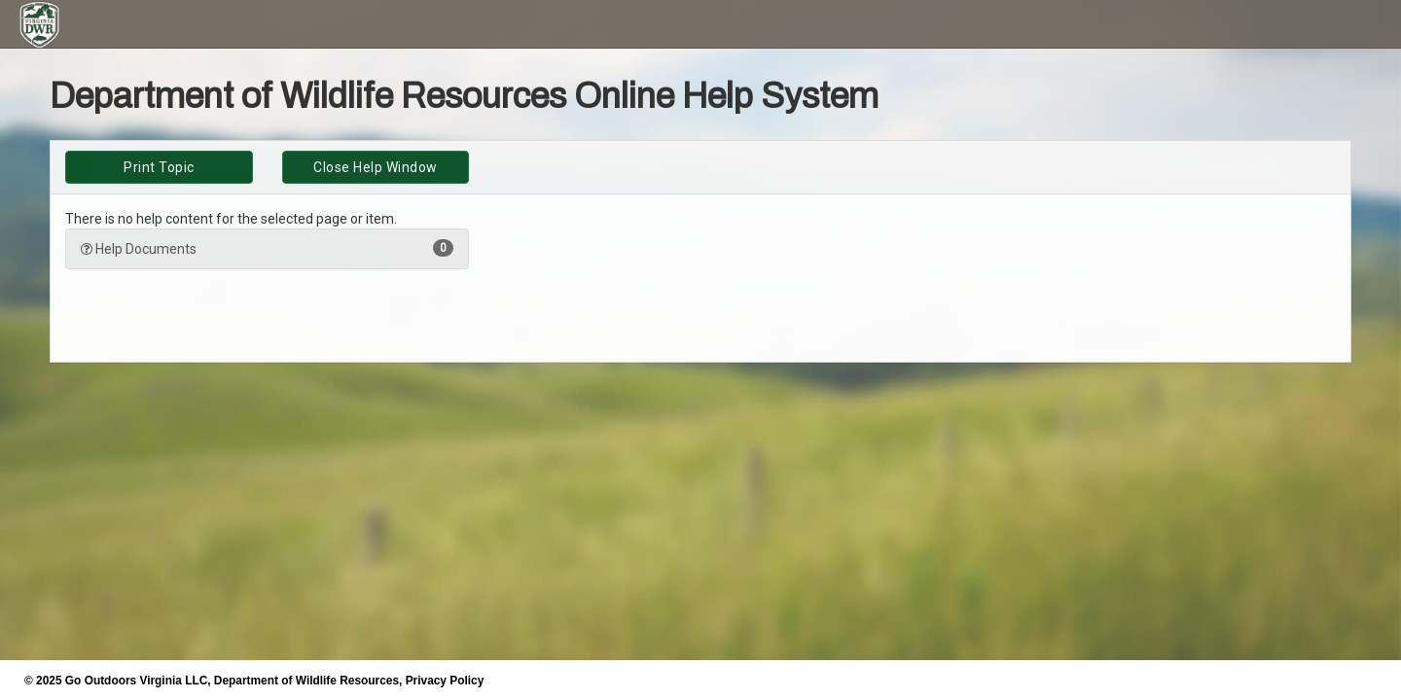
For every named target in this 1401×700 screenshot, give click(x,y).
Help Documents (267, 248)
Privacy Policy (445, 680)
